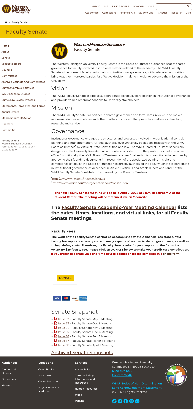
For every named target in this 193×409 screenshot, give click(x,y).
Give (188, 12)
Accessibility (82, 369)
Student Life (145, 12)
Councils (7, 69)
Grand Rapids (46, 369)
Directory (7, 124)
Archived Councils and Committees (23, 82)
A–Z (105, 6)
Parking (79, 400)
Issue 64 (63, 328)
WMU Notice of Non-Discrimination (137, 383)
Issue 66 (63, 336)
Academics (92, 12)
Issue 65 (63, 332)
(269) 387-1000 (122, 371)
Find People (120, 6)
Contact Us (8, 130)
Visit (151, 6)
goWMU (138, 6)
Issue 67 (63, 340)
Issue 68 (63, 345)
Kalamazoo (45, 375)
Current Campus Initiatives (18, 88)
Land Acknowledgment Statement (137, 387)
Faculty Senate (26, 31)
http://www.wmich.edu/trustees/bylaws (78, 179)
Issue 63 (63, 323)
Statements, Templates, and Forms (23, 106)
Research (176, 12)
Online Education (48, 381)
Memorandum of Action (16, 118)
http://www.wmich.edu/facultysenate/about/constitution (90, 183)
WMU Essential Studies (16, 94)
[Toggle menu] (44, 52)
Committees (9, 75)
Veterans (7, 385)
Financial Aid (127, 12)
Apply (95, 6)
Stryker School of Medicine (48, 389)
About (5, 51)
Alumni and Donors (9, 371)
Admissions (109, 12)
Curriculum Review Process (18, 100)
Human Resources (86, 388)
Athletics (162, 12)
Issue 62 (63, 319)
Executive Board (12, 63)
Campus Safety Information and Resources (85, 379)
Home (5, 45)
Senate (6, 57)
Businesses (9, 379)
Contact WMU (122, 375)
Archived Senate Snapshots (82, 352)
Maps (78, 394)
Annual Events (10, 112)
